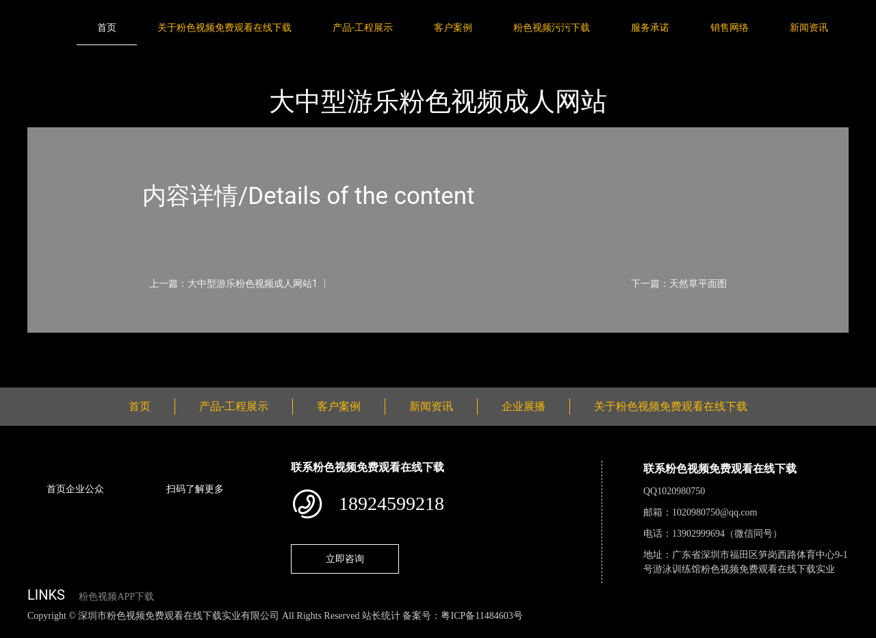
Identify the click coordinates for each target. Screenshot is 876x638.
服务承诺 (650, 27)
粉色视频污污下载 (551, 27)
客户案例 (453, 27)
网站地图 (20, 631)
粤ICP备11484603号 (481, 616)
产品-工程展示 (363, 27)
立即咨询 (345, 558)
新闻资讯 (809, 27)
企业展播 (523, 406)
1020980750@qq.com (715, 512)
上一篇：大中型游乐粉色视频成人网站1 (233, 283)
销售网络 (729, 27)
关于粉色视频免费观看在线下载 (224, 27)
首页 (106, 27)
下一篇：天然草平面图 (679, 283)
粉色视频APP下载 (116, 596)
